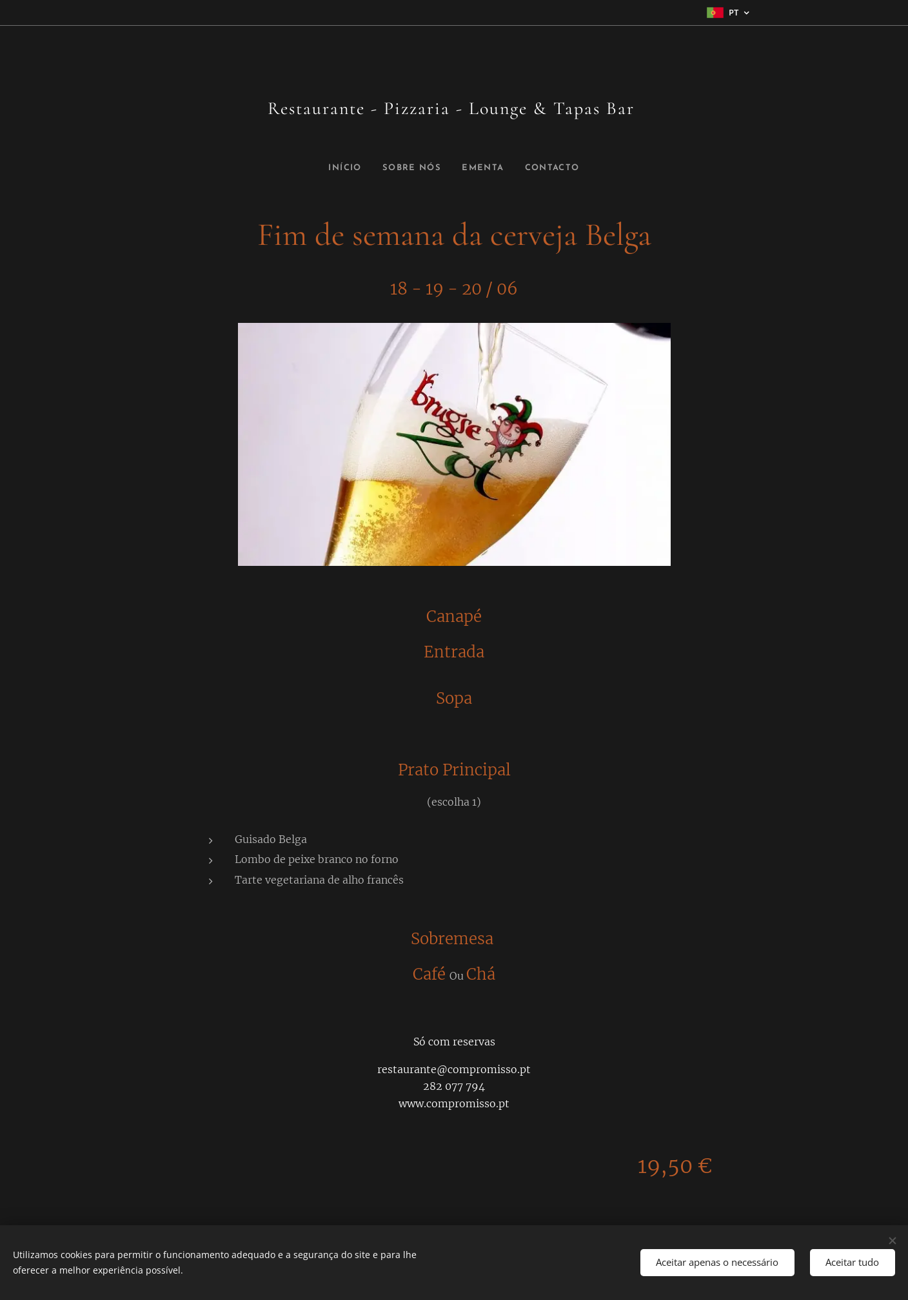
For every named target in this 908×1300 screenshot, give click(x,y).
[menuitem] (344, 168)
